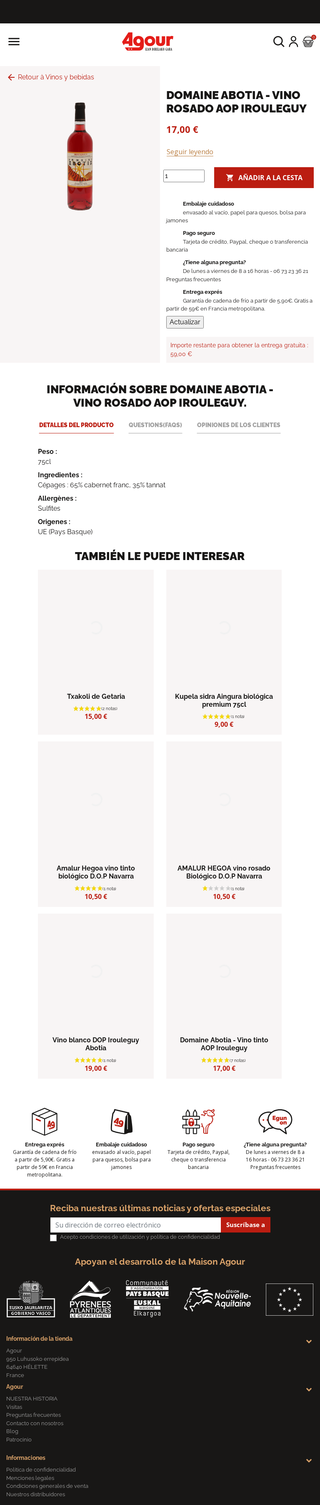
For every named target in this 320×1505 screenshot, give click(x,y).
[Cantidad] (184, 176)
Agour (14, 1386)
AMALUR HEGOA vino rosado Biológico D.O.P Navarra (224, 872)
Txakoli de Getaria (96, 696)
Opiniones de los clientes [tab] (238, 424)
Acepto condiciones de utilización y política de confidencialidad (140, 1237)
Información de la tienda (39, 1338)
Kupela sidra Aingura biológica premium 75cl (224, 700)
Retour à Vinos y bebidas (50, 77)
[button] (279, 41)
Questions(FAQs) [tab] (155, 424)
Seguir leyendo (190, 151)
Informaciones (25, 1457)
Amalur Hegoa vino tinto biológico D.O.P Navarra (96, 872)
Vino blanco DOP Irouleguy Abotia (95, 1044)
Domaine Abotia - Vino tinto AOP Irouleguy (224, 1044)
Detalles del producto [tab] (76, 424)
